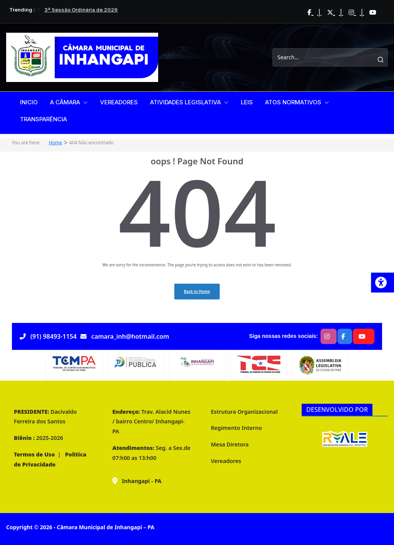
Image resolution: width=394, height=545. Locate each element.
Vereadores (226, 461)
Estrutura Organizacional (244, 411)
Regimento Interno (236, 427)
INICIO (29, 102)
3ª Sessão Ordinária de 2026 (81, 10)
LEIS (247, 102)
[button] (84, 102)
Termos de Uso (34, 454)
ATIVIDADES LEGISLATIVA (185, 102)
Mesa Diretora (230, 444)
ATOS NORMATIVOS (293, 102)
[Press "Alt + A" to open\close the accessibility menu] (382, 282)
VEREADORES (119, 102)
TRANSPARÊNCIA (43, 119)
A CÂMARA (65, 102)
